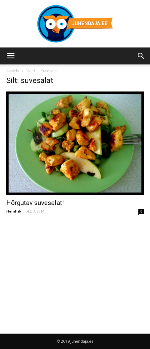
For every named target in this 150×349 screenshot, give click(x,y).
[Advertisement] (59, 268)
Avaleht (12, 71)
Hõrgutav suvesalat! (35, 203)
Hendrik (13, 211)
